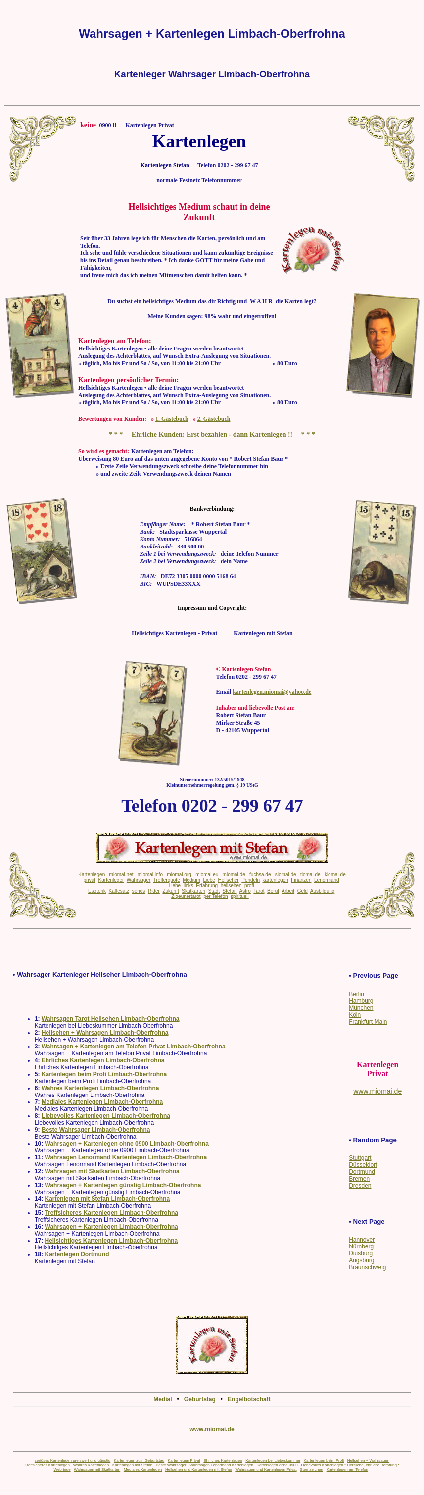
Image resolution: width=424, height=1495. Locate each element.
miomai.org (179, 874)
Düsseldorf (363, 1164)
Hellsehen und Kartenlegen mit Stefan (198, 1469)
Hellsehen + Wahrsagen (368, 1460)
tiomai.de (310, 874)
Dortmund (362, 1171)
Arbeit (288, 891)
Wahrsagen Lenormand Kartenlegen (221, 1465)
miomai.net (121, 874)
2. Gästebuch (214, 418)
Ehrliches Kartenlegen (222, 1460)
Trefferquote (166, 880)
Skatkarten (193, 891)
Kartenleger (111, 880)
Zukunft (170, 891)
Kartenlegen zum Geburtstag (139, 1460)
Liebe (209, 880)
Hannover (362, 1239)
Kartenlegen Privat (184, 1460)
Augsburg (361, 1260)
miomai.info (150, 874)
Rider (154, 891)
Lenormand (326, 880)
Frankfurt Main (368, 1021)
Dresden (360, 1185)
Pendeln (250, 880)
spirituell (240, 896)
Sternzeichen (311, 1469)
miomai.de (234, 874)
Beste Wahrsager (171, 1465)
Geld (302, 891)
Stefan (230, 891)
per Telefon (215, 896)
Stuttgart (360, 1157)
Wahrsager (139, 880)
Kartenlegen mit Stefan (132, 1465)
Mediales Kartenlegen (143, 1469)
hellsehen (231, 885)
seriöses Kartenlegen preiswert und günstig (72, 1460)
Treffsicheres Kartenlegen (47, 1465)
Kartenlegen (91, 874)
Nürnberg (361, 1246)
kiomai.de (335, 874)
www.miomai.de (211, 1429)
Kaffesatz (119, 891)
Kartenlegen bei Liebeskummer (272, 1460)
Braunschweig (367, 1267)
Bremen (359, 1178)
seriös (138, 891)
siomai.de (285, 874)
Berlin (356, 994)
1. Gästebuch (171, 418)
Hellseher (228, 880)
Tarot (258, 891)
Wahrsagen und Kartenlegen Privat (265, 1469)
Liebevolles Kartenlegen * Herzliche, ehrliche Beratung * (350, 1465)
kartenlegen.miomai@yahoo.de (272, 691)
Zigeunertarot (185, 896)
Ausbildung (322, 891)
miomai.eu (206, 874)
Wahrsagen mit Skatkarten (97, 1469)
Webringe (61, 1469)
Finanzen (301, 880)
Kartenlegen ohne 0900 (277, 1465)
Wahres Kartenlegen (91, 1465)
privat (89, 880)
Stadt (214, 891)
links (188, 885)
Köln (355, 1014)
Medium (191, 880)
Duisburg (361, 1253)
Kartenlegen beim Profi (324, 1460)
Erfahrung (207, 885)
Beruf (273, 891)
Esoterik (97, 891)
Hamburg (361, 1000)
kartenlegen (275, 880)
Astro (245, 891)
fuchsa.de (260, 874)
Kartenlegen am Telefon (347, 1469)
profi (249, 885)
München (361, 1007)
